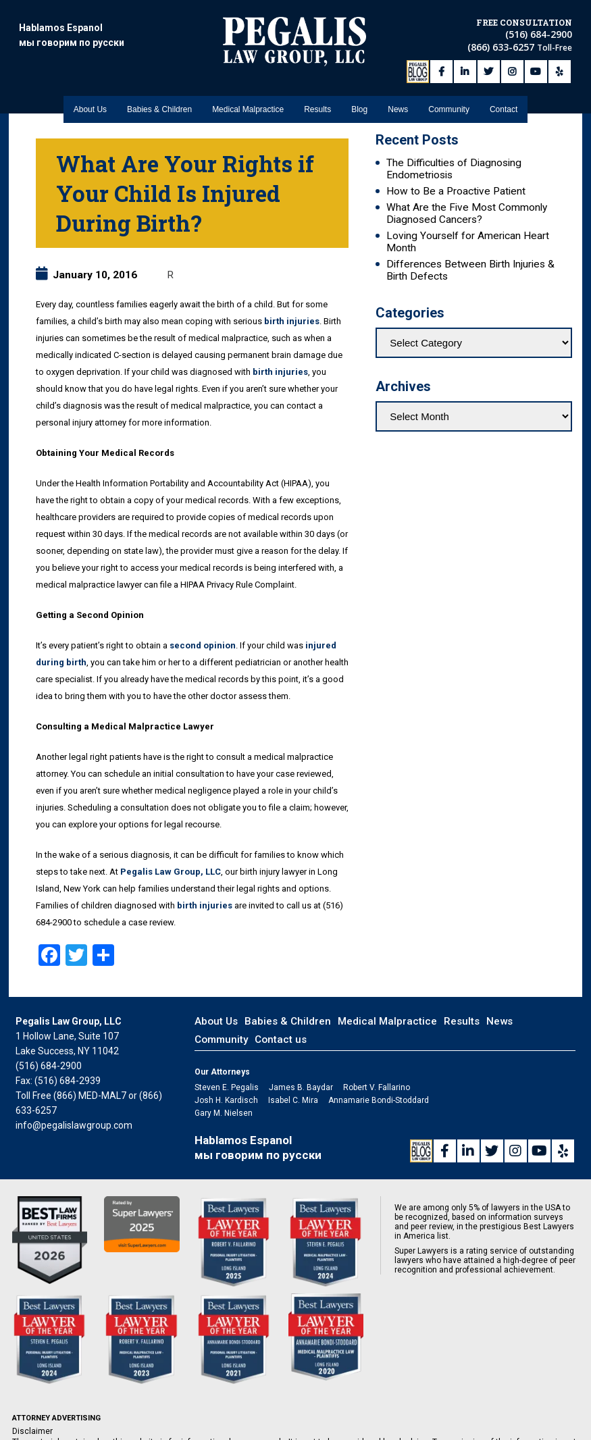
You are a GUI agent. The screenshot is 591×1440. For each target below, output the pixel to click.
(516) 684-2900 (538, 32)
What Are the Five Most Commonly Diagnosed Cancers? (466, 213)
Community (448, 102)
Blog (359, 102)
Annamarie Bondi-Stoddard (378, 1100)
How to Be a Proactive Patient (455, 191)
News (398, 102)
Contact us (281, 1039)
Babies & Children (159, 102)
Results (317, 102)
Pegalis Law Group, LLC (170, 872)
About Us (90, 102)
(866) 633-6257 (502, 45)
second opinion (203, 645)
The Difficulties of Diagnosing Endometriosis (453, 169)
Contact (503, 102)
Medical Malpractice (248, 102)
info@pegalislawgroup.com (74, 1125)
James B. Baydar (301, 1087)
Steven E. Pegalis (227, 1087)
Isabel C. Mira (293, 1100)
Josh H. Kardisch (226, 1100)
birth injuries (291, 321)
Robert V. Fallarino (376, 1087)
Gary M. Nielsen (224, 1113)
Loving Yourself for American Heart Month (467, 242)
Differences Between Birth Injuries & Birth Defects (470, 270)
